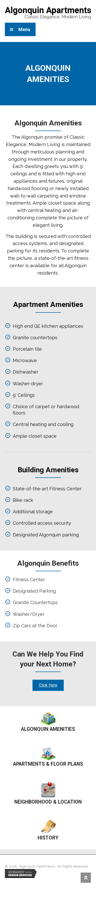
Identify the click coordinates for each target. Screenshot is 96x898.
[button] (48, 685)
